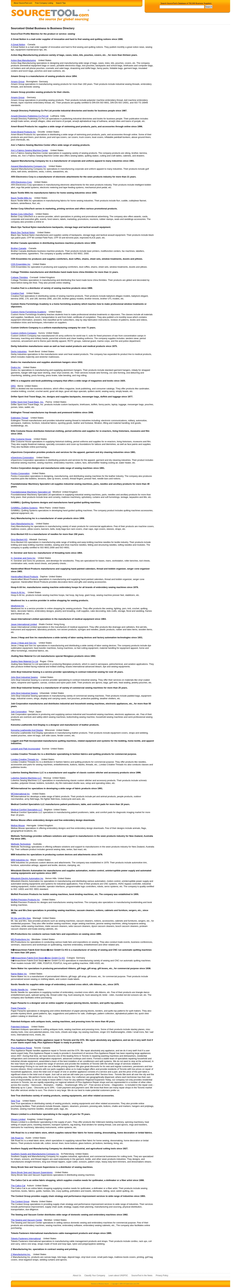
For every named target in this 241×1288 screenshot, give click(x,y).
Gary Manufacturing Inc (22, 523)
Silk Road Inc (17, 1138)
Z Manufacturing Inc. (21, 1254)
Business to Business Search (100, 1283)
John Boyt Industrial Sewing (24, 677)
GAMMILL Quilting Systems (24, 508)
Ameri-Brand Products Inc (23, 132)
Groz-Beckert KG (19, 539)
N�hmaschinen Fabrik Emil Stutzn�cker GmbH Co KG (38, 958)
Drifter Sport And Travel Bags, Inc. (27, 402)
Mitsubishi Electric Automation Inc (27, 878)
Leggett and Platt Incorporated (25, 748)
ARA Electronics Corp (21, 182)
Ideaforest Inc (17, 606)
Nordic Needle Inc (19, 989)
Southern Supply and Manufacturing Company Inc (35, 1154)
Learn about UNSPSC (118, 1275)
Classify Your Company (94, 1275)
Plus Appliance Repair (21, 1048)
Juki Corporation (19, 711)
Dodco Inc (16, 367)
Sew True (15, 1101)
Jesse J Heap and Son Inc (23, 643)
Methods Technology (21, 844)
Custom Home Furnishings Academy (28, 312)
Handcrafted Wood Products (24, 576)
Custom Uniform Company (23, 333)
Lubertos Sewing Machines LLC (26, 778)
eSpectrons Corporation (22, 457)
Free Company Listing (44, 3)
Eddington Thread (19, 418)
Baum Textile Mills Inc (21, 198)
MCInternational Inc (20, 793)
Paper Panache (18, 1008)
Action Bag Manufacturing (23, 60)
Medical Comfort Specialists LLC (26, 809)
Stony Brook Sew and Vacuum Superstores (32, 1172)
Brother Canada (18, 248)
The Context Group (20, 1201)
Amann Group (17, 81)
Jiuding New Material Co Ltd (24, 661)
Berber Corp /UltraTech (22, 214)
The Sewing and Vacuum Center (26, 1220)
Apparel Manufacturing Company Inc (28, 166)
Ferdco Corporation (20, 473)
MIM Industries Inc (20, 860)
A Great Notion (18, 44)
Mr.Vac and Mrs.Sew (21, 918)
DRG (13, 386)
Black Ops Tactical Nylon (23, 232)
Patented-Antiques (20, 1026)
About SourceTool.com (23, 3)
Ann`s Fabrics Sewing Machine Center (29, 150)
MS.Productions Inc (20, 939)
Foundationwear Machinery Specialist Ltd (31, 492)
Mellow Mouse (18, 825)
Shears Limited (18, 1119)
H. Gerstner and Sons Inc (23, 558)
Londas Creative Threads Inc (25, 759)
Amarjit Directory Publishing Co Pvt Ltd (29, 116)
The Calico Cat (18, 1185)
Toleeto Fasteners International (26, 1238)
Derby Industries (19, 351)
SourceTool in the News (141, 1275)
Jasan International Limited (24, 624)
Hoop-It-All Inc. (18, 592)
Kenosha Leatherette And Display (27, 730)
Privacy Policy (162, 1275)
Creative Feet (17, 293)
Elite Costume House (21, 439)
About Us (77, 1275)
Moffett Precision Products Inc (25, 899)
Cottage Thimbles (19, 277)
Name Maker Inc (19, 973)
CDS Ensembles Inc (20, 264)
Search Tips (61, 3)
